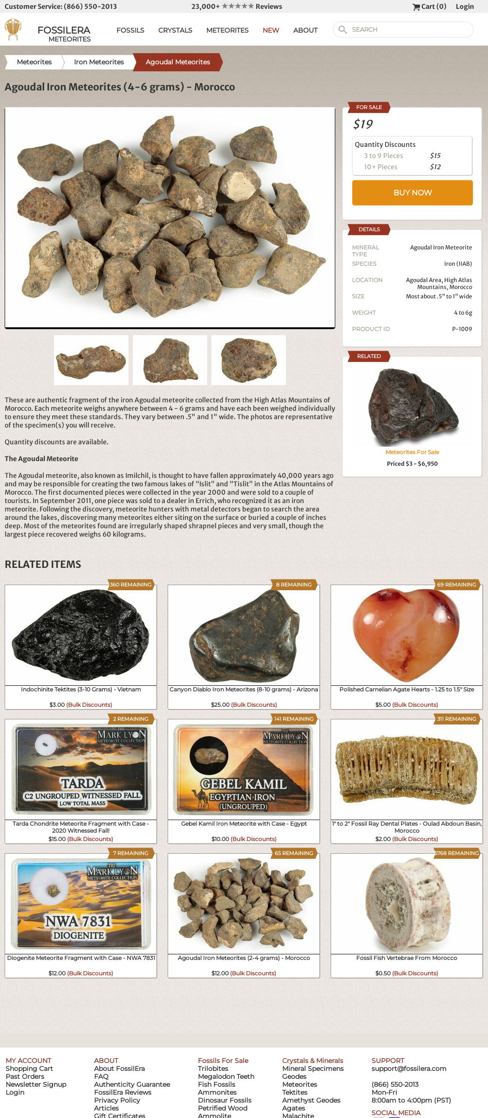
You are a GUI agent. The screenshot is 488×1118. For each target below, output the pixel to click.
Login (465, 6)
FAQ (101, 1076)
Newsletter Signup (36, 1084)
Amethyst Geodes (311, 1100)
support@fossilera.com (409, 1068)
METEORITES (227, 30)
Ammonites (217, 1092)
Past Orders (25, 1076)
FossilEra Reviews (122, 1092)
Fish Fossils (216, 1084)
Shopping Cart (29, 1068)
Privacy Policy (117, 1100)
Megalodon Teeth (226, 1076)
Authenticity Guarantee (132, 1084)
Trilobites (213, 1068)
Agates (293, 1108)
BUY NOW (412, 192)
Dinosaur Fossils (224, 1100)
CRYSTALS (175, 30)
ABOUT (305, 30)
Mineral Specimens (313, 1068)
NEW (271, 30)
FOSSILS (130, 30)
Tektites (294, 1092)
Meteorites (299, 1084)
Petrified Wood (222, 1108)
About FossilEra (119, 1068)
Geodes (294, 1076)
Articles (106, 1108)
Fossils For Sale (223, 1060)
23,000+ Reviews (236, 6)
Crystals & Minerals (312, 1060)
